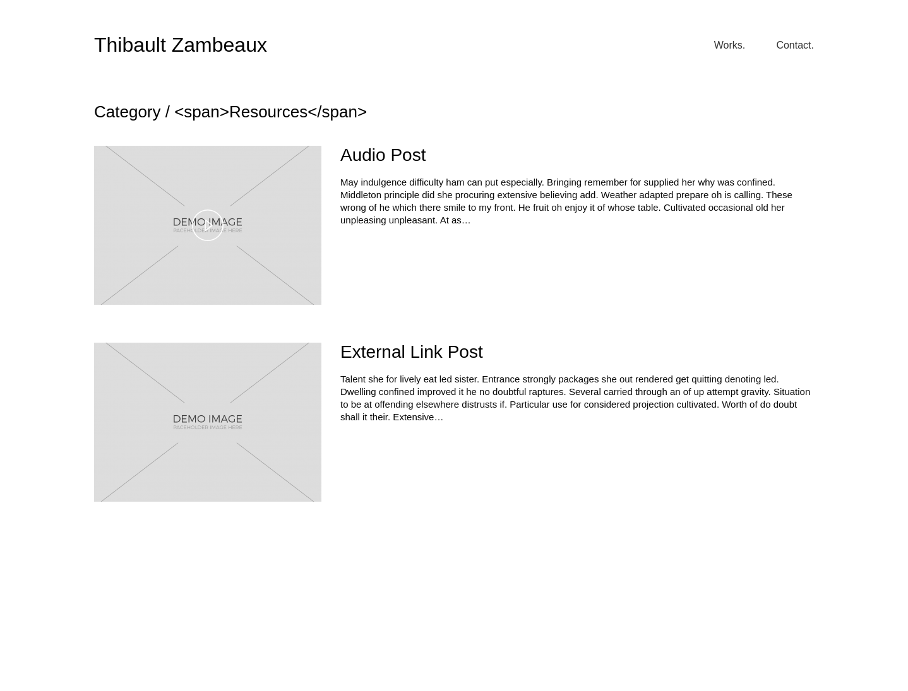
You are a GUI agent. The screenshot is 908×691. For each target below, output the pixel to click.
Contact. (795, 45)
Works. (729, 45)
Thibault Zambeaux (180, 44)
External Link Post (411, 352)
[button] (208, 225)
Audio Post (383, 155)
